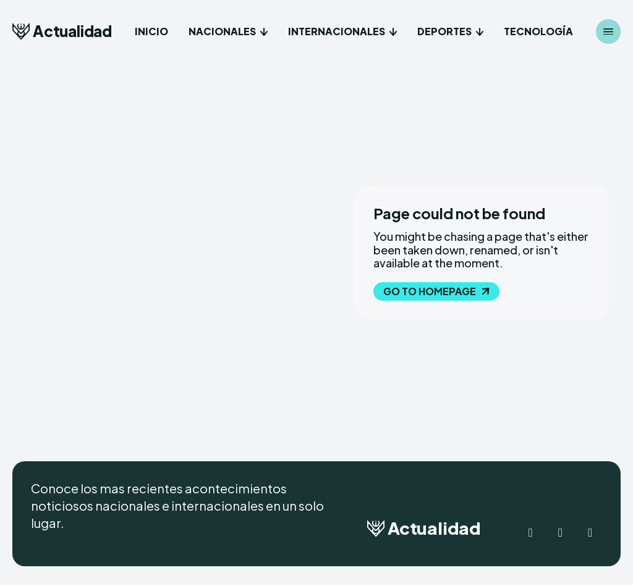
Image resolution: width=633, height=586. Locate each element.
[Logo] (62, 31)
